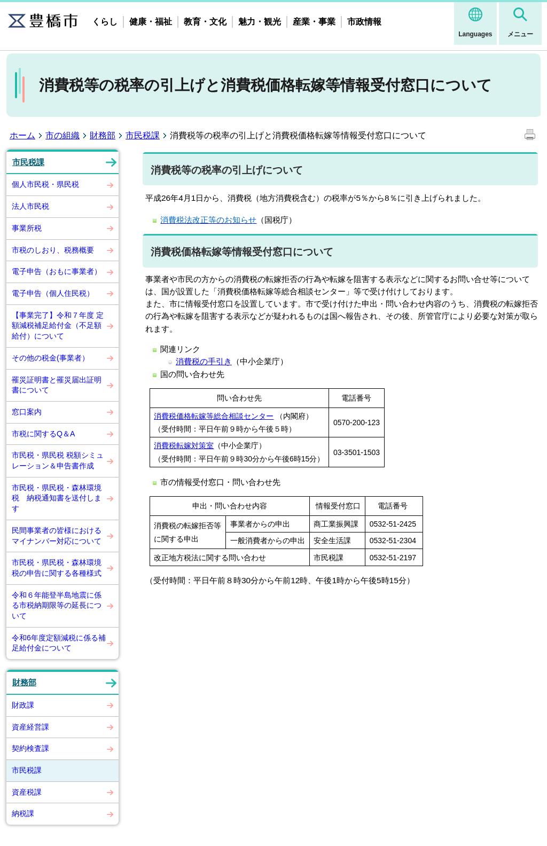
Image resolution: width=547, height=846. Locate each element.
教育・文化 (205, 21)
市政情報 (364, 21)
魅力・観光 (259, 21)
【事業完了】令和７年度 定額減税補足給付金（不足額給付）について (58, 325)
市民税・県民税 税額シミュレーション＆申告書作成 (58, 460)
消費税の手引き (204, 361)
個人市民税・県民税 (45, 184)
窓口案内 (27, 412)
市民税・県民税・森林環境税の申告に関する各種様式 (56, 567)
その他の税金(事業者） (50, 358)
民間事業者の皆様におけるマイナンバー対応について (56, 535)
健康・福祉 (150, 21)
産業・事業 (314, 21)
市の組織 (62, 135)
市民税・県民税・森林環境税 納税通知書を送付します (56, 498)
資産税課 (27, 792)
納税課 (23, 813)
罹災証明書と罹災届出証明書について (56, 385)
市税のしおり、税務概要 (53, 250)
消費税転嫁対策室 (184, 445)
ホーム (22, 135)
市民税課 (143, 135)
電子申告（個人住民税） (53, 293)
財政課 (23, 705)
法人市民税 (30, 206)
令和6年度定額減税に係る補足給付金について (59, 643)
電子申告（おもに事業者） (56, 271)
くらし (105, 21)
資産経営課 (30, 727)
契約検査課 (30, 748)
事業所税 (27, 228)
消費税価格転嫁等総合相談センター (214, 416)
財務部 (102, 135)
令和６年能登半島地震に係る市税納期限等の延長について (56, 605)
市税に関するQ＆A (43, 433)
